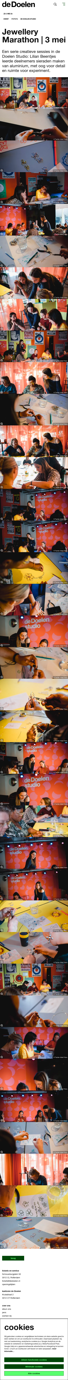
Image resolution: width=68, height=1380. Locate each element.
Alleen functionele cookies (34, 1360)
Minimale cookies (34, 1366)
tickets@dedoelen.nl (11, 1281)
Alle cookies (34, 1373)
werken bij (6, 1316)
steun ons (6, 1309)
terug (13, 1258)
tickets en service (11, 1270)
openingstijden (8, 1284)
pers (4, 1312)
